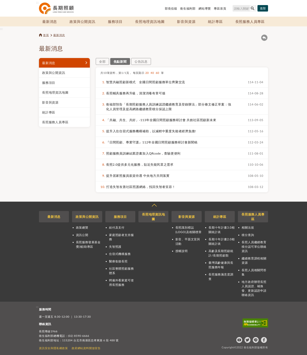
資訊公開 (82, 235)
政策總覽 (82, 227)
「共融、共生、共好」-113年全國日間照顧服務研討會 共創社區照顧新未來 (158, 120)
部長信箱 (171, 8)
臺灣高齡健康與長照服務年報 (221, 265)
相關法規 (248, 227)
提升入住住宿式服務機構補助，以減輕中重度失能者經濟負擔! (148, 131)
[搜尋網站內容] (244, 8)
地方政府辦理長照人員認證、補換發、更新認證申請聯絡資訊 (254, 288)
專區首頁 (220, 8)
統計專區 (215, 21)
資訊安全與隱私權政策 (53, 348)
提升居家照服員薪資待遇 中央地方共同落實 (135, 175)
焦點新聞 (120, 61)
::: (37, 2)
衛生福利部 (188, 8)
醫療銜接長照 (118, 261)
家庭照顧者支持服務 (121, 237)
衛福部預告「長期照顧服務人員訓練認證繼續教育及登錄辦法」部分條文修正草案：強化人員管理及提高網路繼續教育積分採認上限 (165, 106)
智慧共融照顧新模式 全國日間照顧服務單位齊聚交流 (142, 82)
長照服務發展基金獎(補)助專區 (88, 244)
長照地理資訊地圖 (149, 21)
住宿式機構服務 (120, 254)
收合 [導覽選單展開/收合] (154, 205)
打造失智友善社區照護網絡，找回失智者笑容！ (137, 186)
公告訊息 (141, 61)
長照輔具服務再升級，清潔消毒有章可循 (132, 93)
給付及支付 (117, 227)
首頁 (46, 35)
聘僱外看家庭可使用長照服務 (121, 282)
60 (158, 72)
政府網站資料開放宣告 (86, 348)
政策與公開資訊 (82, 21)
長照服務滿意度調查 (221, 277)
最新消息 (49, 21)
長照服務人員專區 (250, 21)
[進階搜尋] (262, 8)
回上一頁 (264, 38)
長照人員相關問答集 (254, 272)
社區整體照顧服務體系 (121, 271)
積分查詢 (248, 235)
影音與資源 (186, 21)
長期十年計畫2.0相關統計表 (222, 241)
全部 (102, 61)
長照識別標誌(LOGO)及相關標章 (188, 230)
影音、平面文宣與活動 (187, 241)
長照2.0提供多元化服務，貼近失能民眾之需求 (136, 164)
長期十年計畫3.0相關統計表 (222, 230)
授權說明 (181, 251)
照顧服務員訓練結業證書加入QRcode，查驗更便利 (140, 153)
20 (148, 72)
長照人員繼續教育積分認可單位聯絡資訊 (254, 246)
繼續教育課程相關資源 (254, 261)
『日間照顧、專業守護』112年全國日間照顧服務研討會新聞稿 (149, 142)
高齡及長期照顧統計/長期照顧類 (221, 253)
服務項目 (115, 21)
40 (153, 72)
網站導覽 (205, 8)
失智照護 (115, 246)
